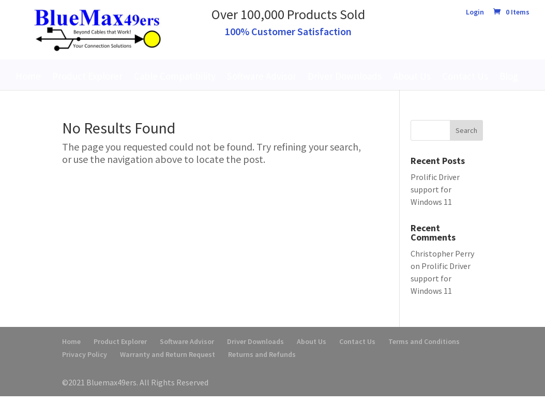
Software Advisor (261, 76)
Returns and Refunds (262, 354)
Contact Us (465, 76)
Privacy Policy (84, 354)
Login (475, 12)
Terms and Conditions (424, 341)
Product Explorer (87, 76)
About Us (412, 76)
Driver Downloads (345, 76)
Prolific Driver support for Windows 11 (435, 189)
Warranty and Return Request (167, 354)
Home (28, 76)
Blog (508, 76)
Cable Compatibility (175, 76)
